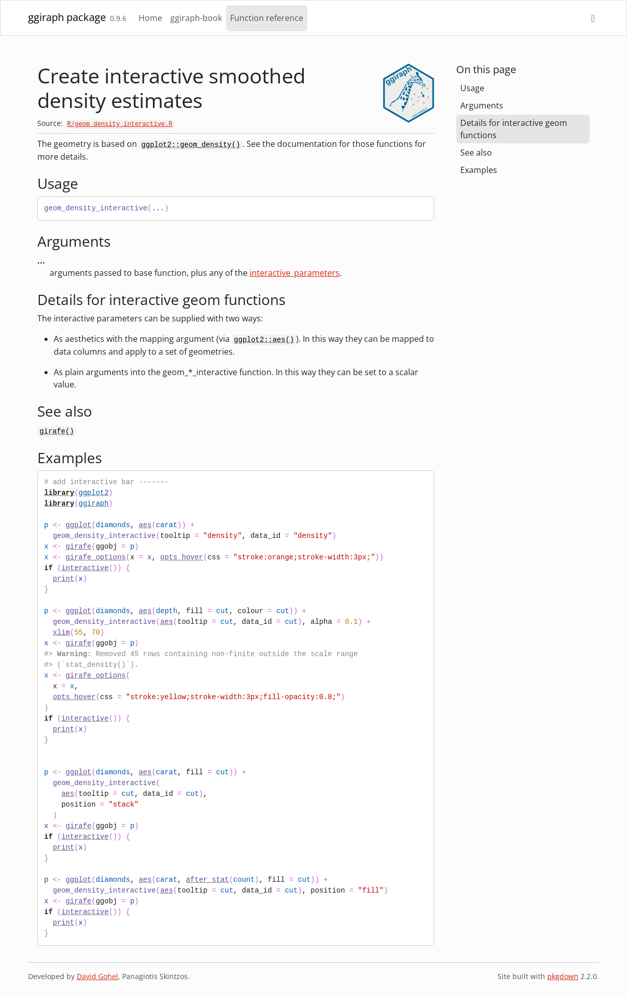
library (59, 493)
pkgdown (562, 976)
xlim (61, 632)
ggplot (78, 525)
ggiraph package (67, 17)
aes (145, 525)
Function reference (266, 18)
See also (476, 152)
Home (150, 18)
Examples (478, 170)
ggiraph (94, 504)
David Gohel (97, 976)
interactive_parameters (295, 272)
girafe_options (95, 557)
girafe (78, 547)
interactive (84, 568)
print (63, 579)
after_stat (207, 880)
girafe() (56, 431)
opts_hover (181, 557)
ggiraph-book (196, 18)
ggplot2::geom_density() (190, 145)
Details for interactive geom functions (513, 129)
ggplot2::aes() (264, 340)
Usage (472, 88)
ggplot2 (94, 493)
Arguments (481, 105)
